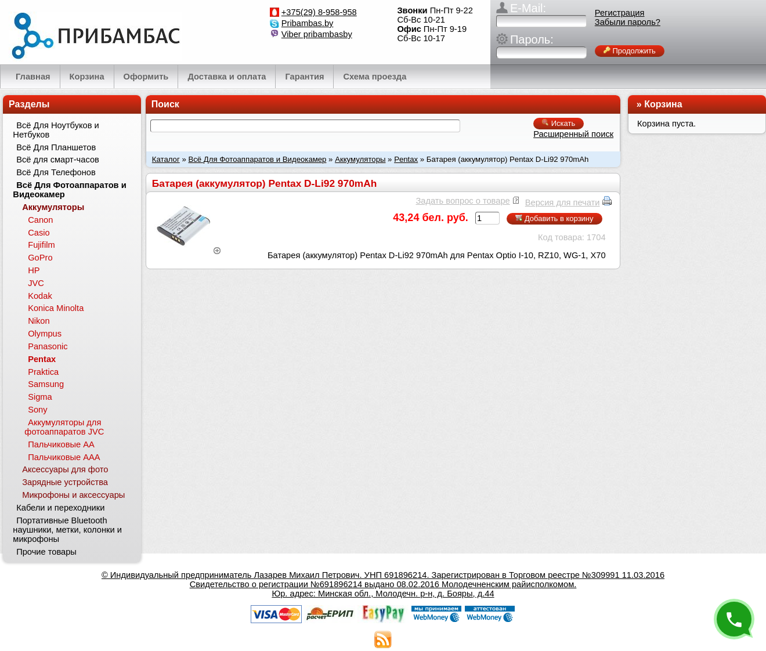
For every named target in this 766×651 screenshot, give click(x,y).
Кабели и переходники (60, 507)
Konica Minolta (56, 308)
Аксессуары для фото (65, 469)
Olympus (45, 333)
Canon (40, 220)
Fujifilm (41, 244)
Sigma (40, 397)
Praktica (43, 372)
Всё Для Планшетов (56, 147)
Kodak (40, 296)
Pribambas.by (307, 23)
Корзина (663, 104)
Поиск (165, 104)
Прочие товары (46, 551)
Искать (558, 123)
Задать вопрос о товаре (462, 200)
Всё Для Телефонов (56, 172)
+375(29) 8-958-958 (319, 12)
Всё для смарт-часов (57, 159)
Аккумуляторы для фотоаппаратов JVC (64, 427)
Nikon (38, 321)
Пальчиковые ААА (64, 457)
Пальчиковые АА (61, 444)
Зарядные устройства (65, 482)
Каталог (166, 159)
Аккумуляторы (360, 159)
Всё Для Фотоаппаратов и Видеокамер (257, 159)
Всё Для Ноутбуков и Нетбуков (56, 130)
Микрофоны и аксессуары (73, 495)
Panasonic (47, 346)
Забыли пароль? (627, 22)
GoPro (40, 257)
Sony (37, 409)
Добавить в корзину (554, 218)
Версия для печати (562, 202)
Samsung (46, 384)
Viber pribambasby (316, 34)
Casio (38, 232)
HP (33, 270)
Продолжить (630, 50)
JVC (36, 283)
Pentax (406, 159)
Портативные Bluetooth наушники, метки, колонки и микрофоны (67, 530)
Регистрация (620, 12)
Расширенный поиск (573, 134)
